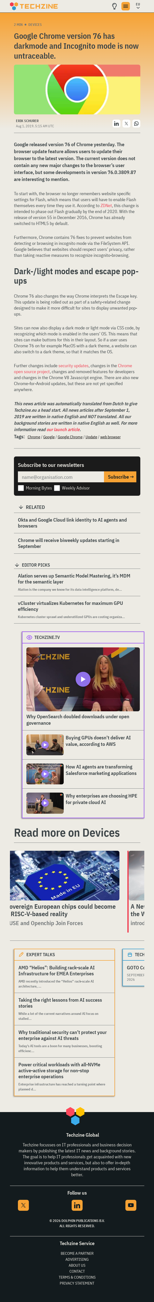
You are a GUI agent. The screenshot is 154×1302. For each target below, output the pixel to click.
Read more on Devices (67, 832)
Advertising (77, 1259)
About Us (77, 1265)
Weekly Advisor (76, 488)
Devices (35, 24)
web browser (110, 436)
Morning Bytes (39, 488)
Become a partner (77, 1253)
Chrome (34, 436)
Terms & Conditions (77, 1277)
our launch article (63, 429)
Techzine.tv (47, 637)
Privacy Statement (77, 1283)
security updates (73, 365)
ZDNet (106, 205)
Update (91, 436)
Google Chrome (70, 436)
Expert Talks (40, 954)
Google (49, 436)
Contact (77, 1271)
